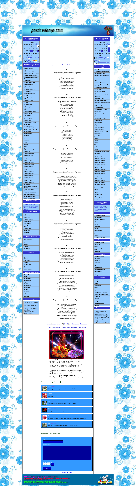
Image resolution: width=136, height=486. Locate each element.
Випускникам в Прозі (99, 118)
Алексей (25, 204)
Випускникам (97, 116)
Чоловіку (96, 140)
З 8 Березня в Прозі (99, 98)
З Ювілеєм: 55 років (99, 175)
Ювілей (96, 249)
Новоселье (26, 244)
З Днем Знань (97, 111)
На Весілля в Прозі (99, 127)
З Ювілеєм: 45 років (99, 171)
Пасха (29, 60)
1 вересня (96, 305)
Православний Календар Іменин (100, 188)
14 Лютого (97, 262)
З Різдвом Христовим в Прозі (101, 84)
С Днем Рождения (28, 68)
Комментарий (47, 444)
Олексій (96, 206)
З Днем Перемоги (98, 107)
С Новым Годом (28, 215)
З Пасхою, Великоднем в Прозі (102, 102)
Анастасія (102, 206)
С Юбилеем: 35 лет (28, 166)
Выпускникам (27, 115)
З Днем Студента (98, 85)
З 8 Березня (97, 96)
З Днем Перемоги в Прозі (100, 109)
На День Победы (28, 293)
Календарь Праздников (30, 192)
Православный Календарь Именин (30, 187)
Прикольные (27, 250)
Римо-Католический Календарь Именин (29, 190)
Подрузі (96, 146)
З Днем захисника (99, 93)
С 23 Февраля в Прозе (29, 93)
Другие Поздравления (29, 198)
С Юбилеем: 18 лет (28, 157)
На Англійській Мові (99, 198)
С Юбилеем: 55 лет (28, 173)
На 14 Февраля (27, 283)
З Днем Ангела (98, 122)
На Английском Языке (29, 196)
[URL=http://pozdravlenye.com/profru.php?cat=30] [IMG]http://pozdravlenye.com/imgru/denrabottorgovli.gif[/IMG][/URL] (66, 372)
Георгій (101, 207)
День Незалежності (99, 303)
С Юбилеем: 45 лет (28, 169)
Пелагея (34, 207)
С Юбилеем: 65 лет (28, 177)
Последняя (83, 324)
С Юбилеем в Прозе (29, 153)
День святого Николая (29, 266)
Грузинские (27, 248)
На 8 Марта (27, 287)
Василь (96, 207)
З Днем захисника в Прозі (101, 94)
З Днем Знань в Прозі (99, 113)
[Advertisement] (68, 13)
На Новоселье (27, 131)
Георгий (31, 206)
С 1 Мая (26, 102)
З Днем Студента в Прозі (100, 87)
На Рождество (27, 280)
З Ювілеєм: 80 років (99, 184)
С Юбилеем (27, 151)
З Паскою (96, 228)
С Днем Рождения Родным (30, 149)
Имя (44, 439)
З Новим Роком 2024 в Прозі (101, 75)
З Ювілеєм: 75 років (99, 182)
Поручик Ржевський (99, 269)
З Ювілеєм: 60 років (99, 177)
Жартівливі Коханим (99, 237)
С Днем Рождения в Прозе (30, 70)
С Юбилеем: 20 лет (28, 159)
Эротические (27, 294)
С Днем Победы (28, 106)
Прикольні (97, 251)
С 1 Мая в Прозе (28, 104)
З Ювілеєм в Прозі (99, 155)
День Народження (99, 242)
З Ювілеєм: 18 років (99, 158)
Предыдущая (56, 324)
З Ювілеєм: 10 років (99, 156)
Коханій (96, 138)
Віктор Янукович (98, 275)
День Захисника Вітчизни (101, 294)
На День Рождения (28, 274)
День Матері (97, 301)
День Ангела (97, 285)
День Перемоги (98, 267)
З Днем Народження (99, 69)
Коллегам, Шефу (28, 118)
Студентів (96, 260)
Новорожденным (28, 133)
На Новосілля (97, 133)
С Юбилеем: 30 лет (28, 162)
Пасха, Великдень (103, 62)
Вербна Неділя (102, 57)
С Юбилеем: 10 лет (28, 155)
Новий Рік (97, 244)
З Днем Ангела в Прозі (100, 124)
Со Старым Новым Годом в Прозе (31, 78)
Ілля (105, 207)
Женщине (26, 140)
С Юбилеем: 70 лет (28, 179)
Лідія (95, 209)
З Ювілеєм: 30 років (99, 164)
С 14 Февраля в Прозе (29, 89)
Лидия (25, 207)
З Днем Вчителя (98, 115)
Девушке (26, 148)
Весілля (96, 246)
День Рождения (28, 239)
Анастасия (32, 204)
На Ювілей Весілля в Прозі (101, 131)
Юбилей (26, 246)
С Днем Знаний (28, 109)
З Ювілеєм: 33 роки (99, 166)
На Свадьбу (27, 124)
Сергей (25, 209)
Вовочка (96, 273)
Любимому (26, 135)
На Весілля (97, 125)
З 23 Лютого (97, 224)
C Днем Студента (28, 219)
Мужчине (26, 138)
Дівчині (96, 149)
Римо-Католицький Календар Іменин (102, 191)
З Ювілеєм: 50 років (99, 173)
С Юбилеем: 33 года (29, 164)
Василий (26, 206)
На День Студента (28, 282)
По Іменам (97, 186)
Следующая (75, 324)
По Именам (27, 184)
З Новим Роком (98, 217)
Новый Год (26, 241)
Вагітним (96, 289)
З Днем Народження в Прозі (101, 71)
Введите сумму (47, 462)
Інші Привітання (98, 199)
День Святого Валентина (100, 292)
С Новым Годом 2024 (29, 71)
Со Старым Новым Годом (30, 75)
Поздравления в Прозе (29, 194)
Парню (25, 146)
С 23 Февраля (27, 91)
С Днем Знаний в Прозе (30, 111)
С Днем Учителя (28, 113)
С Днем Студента (28, 84)
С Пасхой (26, 98)
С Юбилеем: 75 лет (28, 180)
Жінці (95, 142)
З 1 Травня (97, 104)
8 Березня (96, 265)
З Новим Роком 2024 (99, 73)
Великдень (97, 296)
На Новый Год (27, 278)
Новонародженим (98, 135)
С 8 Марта (26, 95)
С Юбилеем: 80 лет (28, 182)
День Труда (30, 62)
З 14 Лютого (97, 89)
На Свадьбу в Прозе (29, 126)
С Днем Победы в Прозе (30, 108)
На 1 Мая (26, 291)
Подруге (26, 144)
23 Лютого (97, 264)
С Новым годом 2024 (29, 255)
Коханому (96, 136)
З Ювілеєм (97, 153)
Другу (25, 142)
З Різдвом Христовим (99, 82)
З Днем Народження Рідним (101, 151)
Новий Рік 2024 (98, 280)
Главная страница (67, 472)
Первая (49, 324)
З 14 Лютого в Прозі (99, 91)
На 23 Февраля (27, 285)
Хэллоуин (26, 267)
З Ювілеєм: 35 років (99, 167)
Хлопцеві (96, 147)
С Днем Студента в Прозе (30, 86)
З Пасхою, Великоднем (100, 100)
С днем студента (28, 269)
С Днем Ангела (27, 120)
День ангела (27, 260)
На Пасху (26, 226)
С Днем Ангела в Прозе (30, 122)
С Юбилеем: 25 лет (28, 160)
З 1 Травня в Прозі (99, 105)
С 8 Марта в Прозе (28, 97)
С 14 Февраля (27, 87)
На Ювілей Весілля (99, 129)
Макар (30, 207)
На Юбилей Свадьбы (29, 128)
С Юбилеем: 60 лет (28, 175)
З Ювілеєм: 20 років (99, 160)
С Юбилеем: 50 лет (28, 171)
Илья (36, 206)
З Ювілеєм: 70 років (99, 180)
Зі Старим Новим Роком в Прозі (101, 79)
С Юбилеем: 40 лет (28, 168)
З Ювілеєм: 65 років (99, 178)
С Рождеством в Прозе (29, 82)
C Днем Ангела (27, 228)
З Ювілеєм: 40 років (99, 169)
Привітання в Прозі (99, 196)
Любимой (26, 137)
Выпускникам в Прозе (29, 117)
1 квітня (96, 298)
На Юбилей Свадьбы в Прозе (31, 129)
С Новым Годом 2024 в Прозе (31, 73)
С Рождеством (27, 80)
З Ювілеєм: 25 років (99, 162)
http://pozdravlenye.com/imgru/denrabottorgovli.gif (66, 377)
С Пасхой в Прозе (28, 100)
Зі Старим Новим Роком (100, 77)
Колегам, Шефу (98, 120)
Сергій (96, 210)
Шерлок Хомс (97, 271)
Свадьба (26, 242)
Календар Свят (98, 194)
